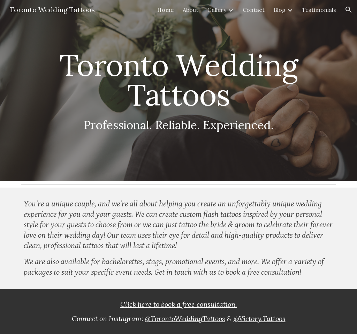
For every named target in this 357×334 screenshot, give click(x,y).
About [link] (190, 9)
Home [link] (165, 9)
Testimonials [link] (319, 9)
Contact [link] (254, 9)
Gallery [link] (216, 9)
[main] (178, 90)
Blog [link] (280, 9)
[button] (348, 9)
